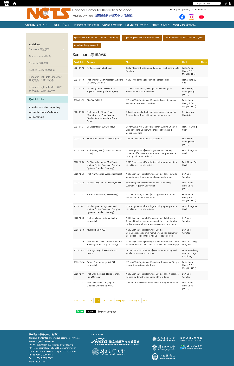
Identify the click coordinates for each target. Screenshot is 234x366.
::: (168, 9)
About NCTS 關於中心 (37, 24)
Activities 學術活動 (112, 24)
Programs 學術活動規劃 (86, 24)
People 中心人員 (61, 24)
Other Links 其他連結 (184, 24)
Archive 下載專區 (161, 24)
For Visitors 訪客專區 (136, 24)
